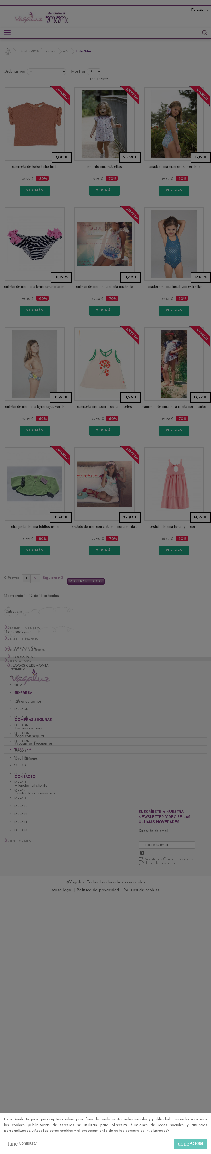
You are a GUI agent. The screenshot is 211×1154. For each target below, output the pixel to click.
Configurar (22, 1144)
